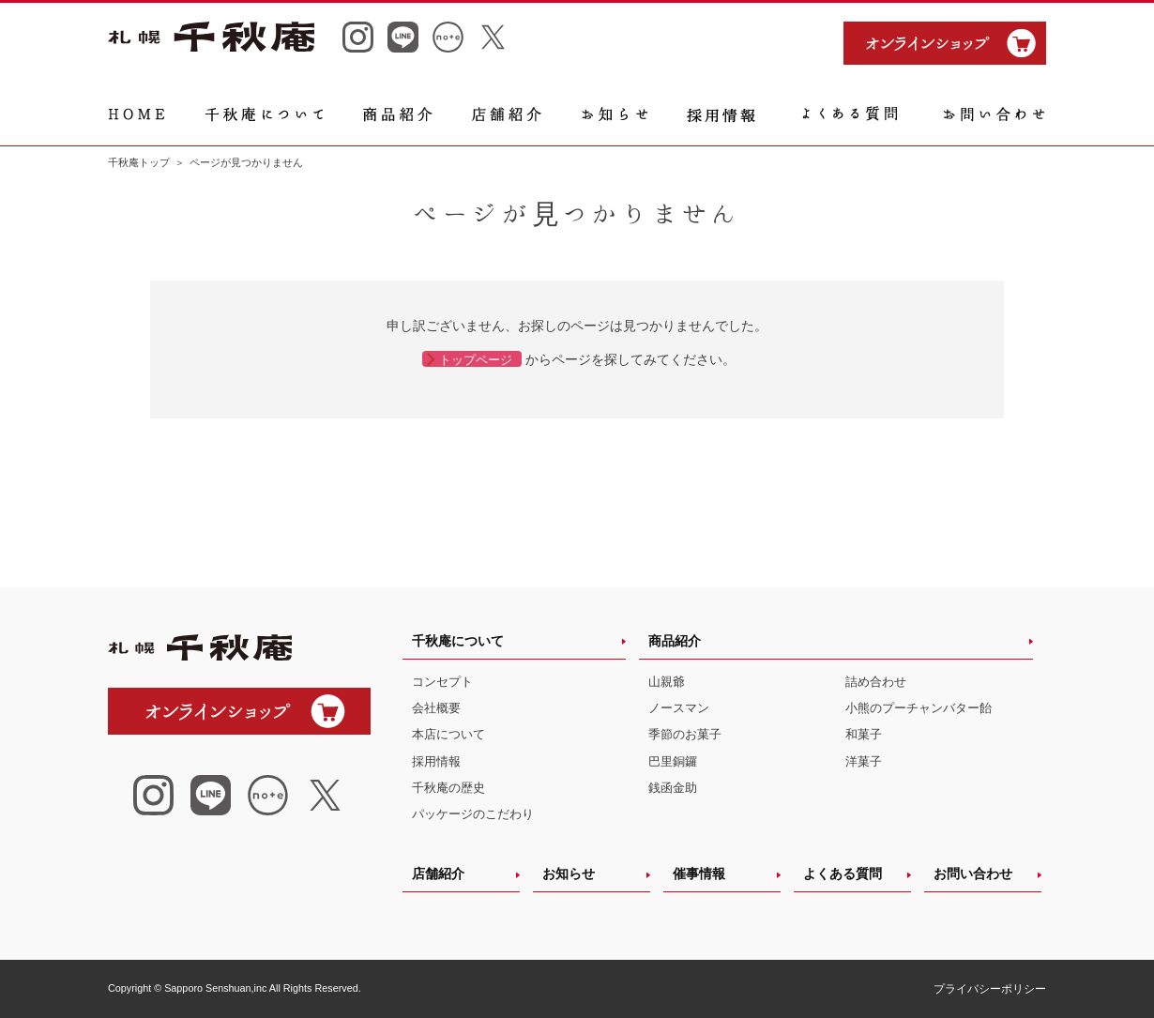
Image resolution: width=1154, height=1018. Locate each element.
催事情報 (699, 873)
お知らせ (568, 873)
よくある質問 (842, 873)
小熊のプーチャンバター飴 (918, 708)
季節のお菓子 (684, 734)
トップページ (475, 360)
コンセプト (442, 682)
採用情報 (436, 761)
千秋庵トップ (139, 162)
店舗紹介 (438, 873)
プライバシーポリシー (990, 988)
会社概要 (436, 708)
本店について (448, 734)
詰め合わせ (875, 682)
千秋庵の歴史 (448, 788)
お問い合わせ (973, 873)
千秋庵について (458, 640)
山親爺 (666, 682)
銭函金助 (672, 788)
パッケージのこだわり (473, 814)
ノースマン (678, 708)
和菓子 (863, 734)
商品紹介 (674, 640)
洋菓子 (863, 761)
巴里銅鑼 (672, 761)
